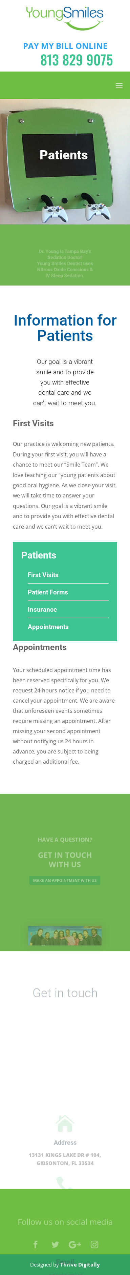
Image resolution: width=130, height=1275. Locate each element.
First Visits (43, 575)
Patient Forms (48, 592)
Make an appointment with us (65, 879)
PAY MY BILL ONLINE (65, 45)
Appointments (48, 627)
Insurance (42, 609)
